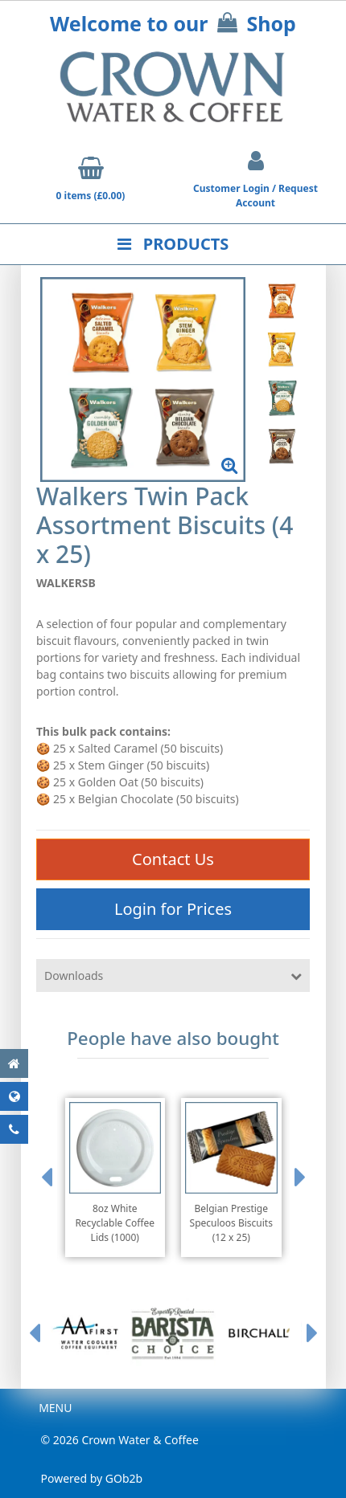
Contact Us (173, 859)
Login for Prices (173, 909)
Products (173, 244)
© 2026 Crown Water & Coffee (120, 1439)
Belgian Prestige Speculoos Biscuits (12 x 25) (231, 1223)
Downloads (73, 975)
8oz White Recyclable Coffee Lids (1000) (114, 1223)
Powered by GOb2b (92, 1478)
